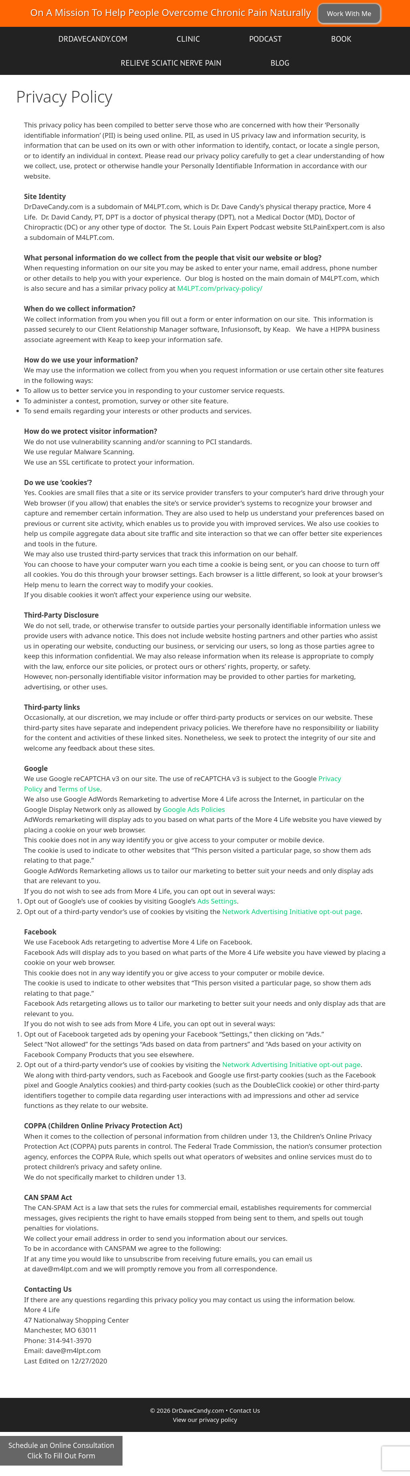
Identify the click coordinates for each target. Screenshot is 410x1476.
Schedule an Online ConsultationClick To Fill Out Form (61, 1450)
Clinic (188, 39)
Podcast (265, 39)
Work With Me (349, 13)
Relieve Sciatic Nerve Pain (171, 63)
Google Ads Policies (194, 809)
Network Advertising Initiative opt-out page (291, 911)
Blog (280, 63)
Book (341, 39)
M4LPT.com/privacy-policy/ (220, 288)
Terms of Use (79, 788)
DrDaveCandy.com (92, 39)
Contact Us (244, 1410)
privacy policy (218, 1420)
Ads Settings (217, 901)
